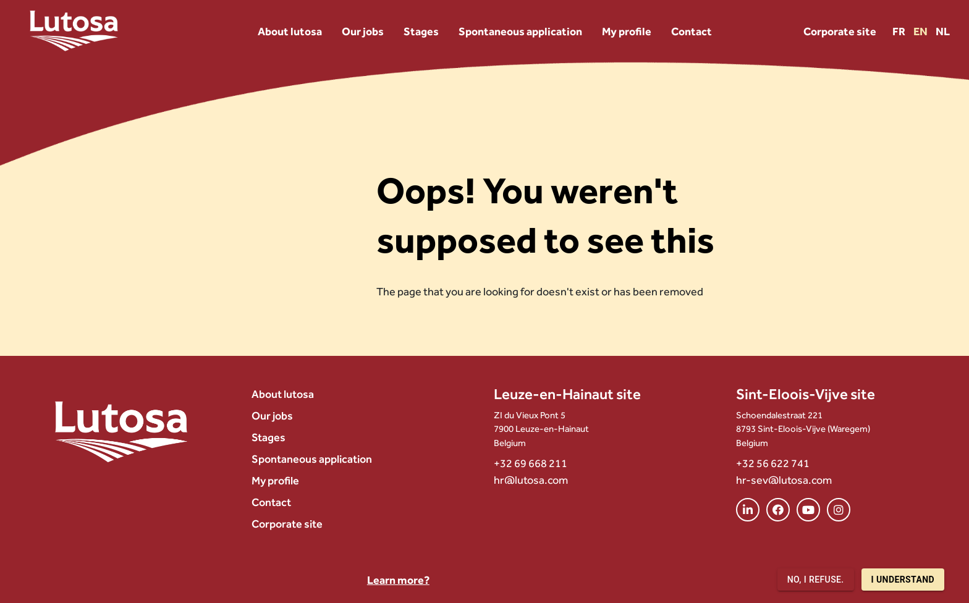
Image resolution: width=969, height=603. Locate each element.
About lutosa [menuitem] (290, 31)
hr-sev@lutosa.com (784, 479)
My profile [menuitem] (626, 31)
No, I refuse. (815, 579)
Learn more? (398, 579)
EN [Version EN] (921, 31)
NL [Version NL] (943, 31)
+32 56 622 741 (773, 463)
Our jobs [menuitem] (363, 31)
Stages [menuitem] (421, 31)
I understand (902, 579)
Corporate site (839, 31)
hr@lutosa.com (531, 479)
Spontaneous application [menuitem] (520, 31)
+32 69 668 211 (530, 463)
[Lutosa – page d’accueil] (74, 31)
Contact (271, 501)
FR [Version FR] (899, 31)
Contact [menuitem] (691, 31)
